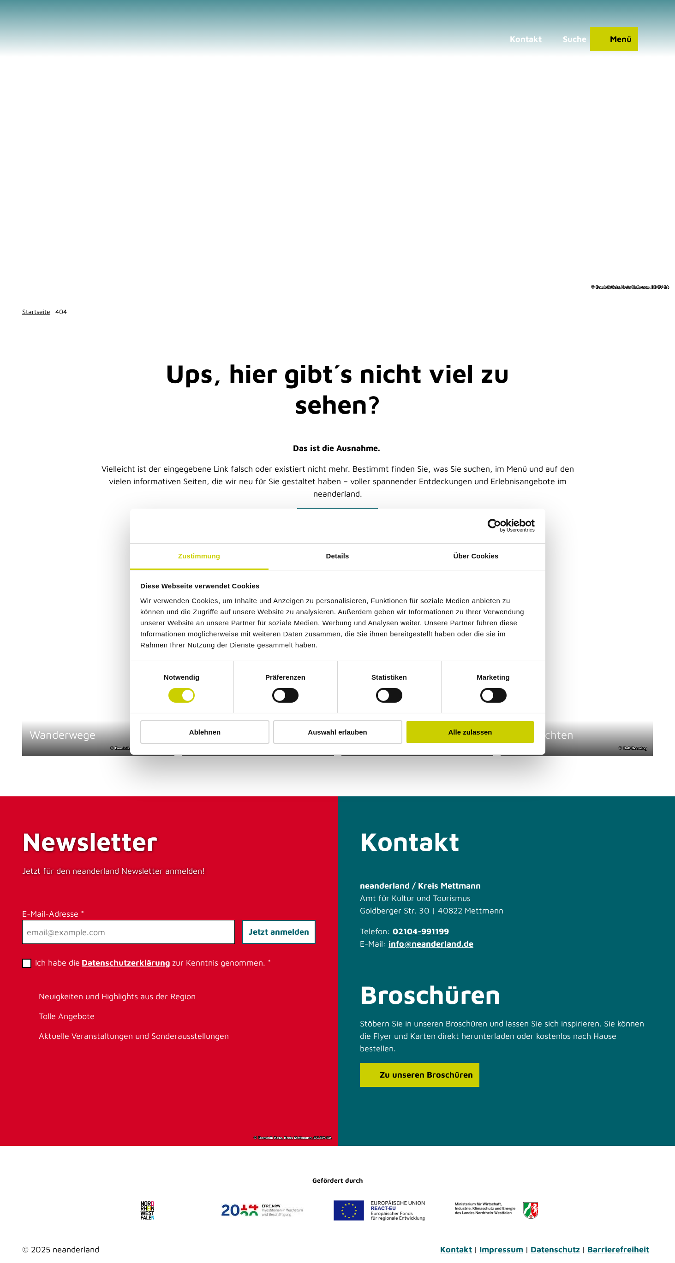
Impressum (501, 1249)
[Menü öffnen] (614, 39)
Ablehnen (205, 732)
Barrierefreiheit (618, 1249)
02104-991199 (421, 931)
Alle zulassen (470, 732)
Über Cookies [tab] (476, 555)
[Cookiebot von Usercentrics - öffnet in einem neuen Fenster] (494, 526)
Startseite (36, 311)
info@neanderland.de (430, 944)
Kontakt (456, 1249)
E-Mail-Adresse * (53, 914)
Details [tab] (337, 555)
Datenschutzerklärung (126, 962)
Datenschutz (555, 1249)
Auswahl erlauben (337, 732)
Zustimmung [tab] (199, 555)
